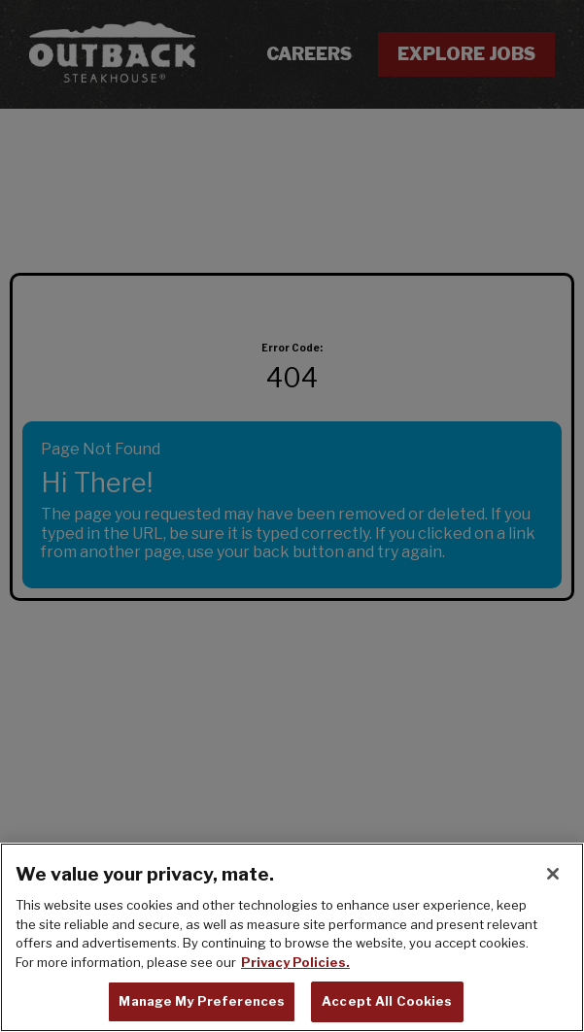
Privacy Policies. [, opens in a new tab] (295, 964)
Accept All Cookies (387, 1004)
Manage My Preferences (202, 1004)
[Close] (553, 876)
